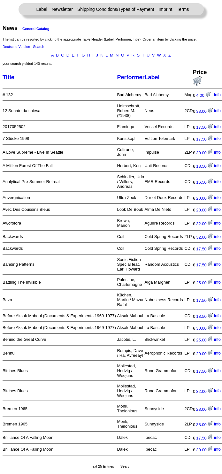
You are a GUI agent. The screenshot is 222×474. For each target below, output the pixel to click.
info (217, 94)
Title (8, 77)
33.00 (204, 111)
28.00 (204, 409)
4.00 (203, 95)
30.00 (204, 152)
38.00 (204, 424)
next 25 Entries (102, 466)
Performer (130, 77)
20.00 (204, 198)
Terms (183, 9)
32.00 (204, 223)
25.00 (204, 282)
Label (41, 9)
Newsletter (62, 9)
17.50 (204, 127)
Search (38, 47)
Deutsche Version (16, 47)
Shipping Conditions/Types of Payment (115, 9)
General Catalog (35, 29)
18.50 (204, 166)
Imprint (165, 9)
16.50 (204, 182)
